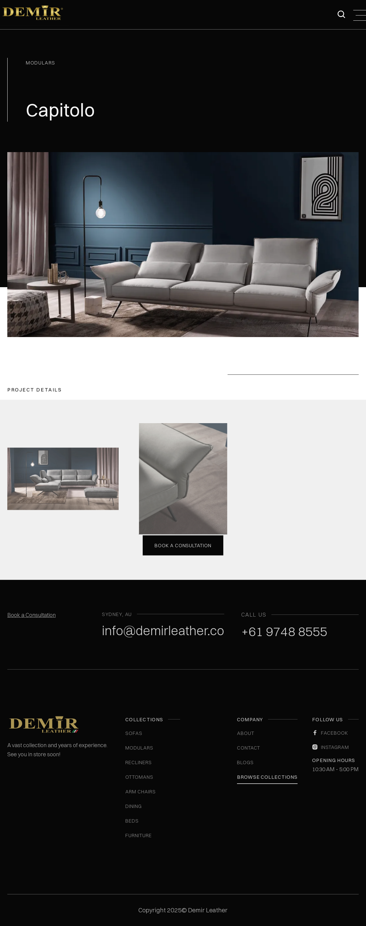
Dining (133, 806)
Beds (132, 821)
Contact (248, 748)
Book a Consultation (31, 614)
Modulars (139, 748)
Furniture (138, 835)
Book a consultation (183, 544)
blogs (245, 762)
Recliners (138, 762)
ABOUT (245, 733)
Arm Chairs (140, 791)
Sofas (133, 733)
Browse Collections (267, 777)
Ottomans (139, 777)
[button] (359, 14)
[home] (34, 15)
